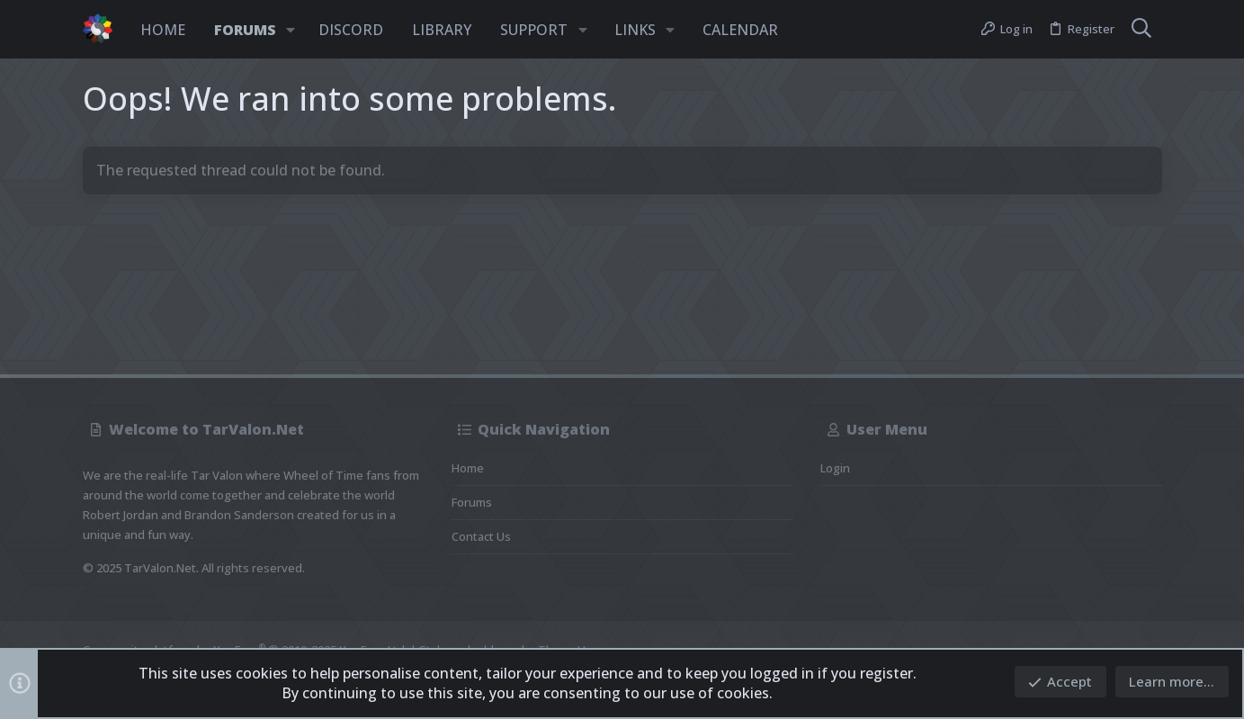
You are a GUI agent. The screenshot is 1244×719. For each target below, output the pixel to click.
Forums (472, 502)
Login (835, 468)
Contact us (481, 536)
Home (468, 468)
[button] (291, 29)
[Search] (1141, 29)
